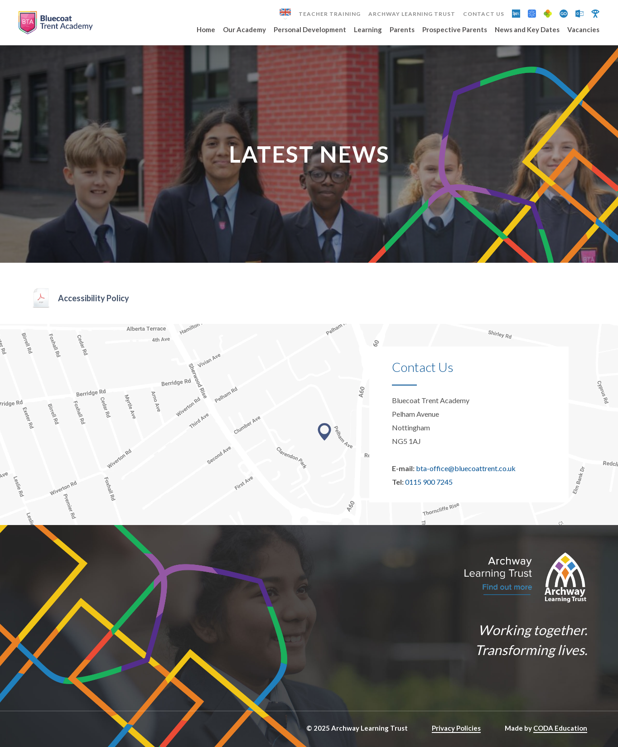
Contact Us (483, 14)
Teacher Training (330, 14)
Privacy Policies (456, 728)
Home (206, 30)
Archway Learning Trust (411, 14)
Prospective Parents (454, 30)
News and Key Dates (527, 30)
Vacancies (583, 30)
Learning (368, 30)
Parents (402, 30)
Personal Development (310, 30)
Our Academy (244, 30)
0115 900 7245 (429, 481)
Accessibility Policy (93, 298)
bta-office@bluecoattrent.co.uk (466, 468)
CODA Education (560, 728)
